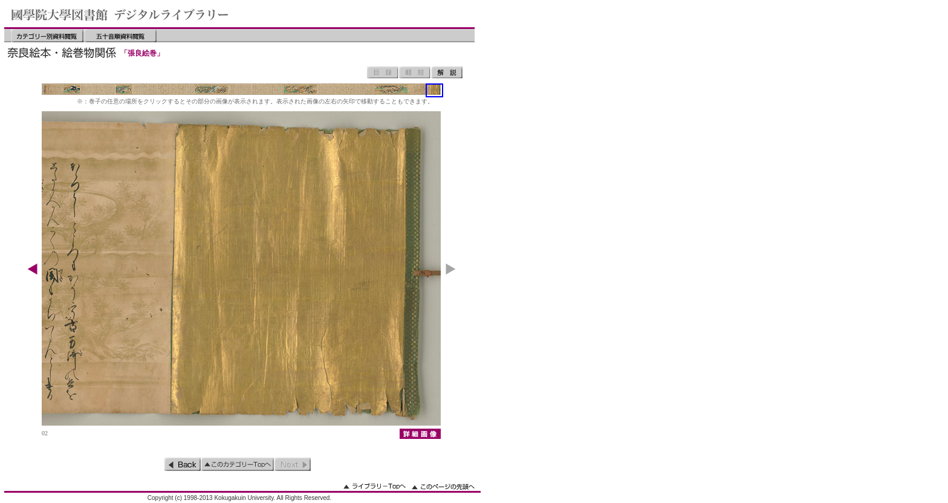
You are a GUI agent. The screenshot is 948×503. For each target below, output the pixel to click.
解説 (447, 73)
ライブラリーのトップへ (374, 486)
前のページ (182, 464)
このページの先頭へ (443, 486)
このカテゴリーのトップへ (237, 464)
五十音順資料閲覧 (120, 35)
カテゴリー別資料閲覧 (47, 35)
